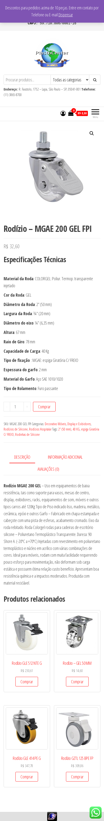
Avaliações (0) (48, 469)
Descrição (22, 457)
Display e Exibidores (79, 424)
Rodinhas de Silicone (27, 434)
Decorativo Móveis (55, 424)
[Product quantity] (17, 406)
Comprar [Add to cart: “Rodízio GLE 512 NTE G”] (26, 681)
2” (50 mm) (64, 429)
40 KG (76, 429)
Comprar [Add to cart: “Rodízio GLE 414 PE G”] (26, 777)
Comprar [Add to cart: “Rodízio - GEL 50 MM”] (77, 681)
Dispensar (65, 15)
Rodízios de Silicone (16, 429)
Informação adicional (65, 457)
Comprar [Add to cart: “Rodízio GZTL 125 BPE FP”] (77, 777)
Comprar (44, 407)
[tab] (25, 457)
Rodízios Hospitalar (40, 429)
